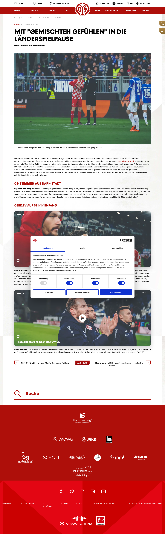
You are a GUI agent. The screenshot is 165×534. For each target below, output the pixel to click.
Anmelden (143, 3)
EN (130, 3)
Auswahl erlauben (82, 292)
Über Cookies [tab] (117, 248)
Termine (146, 10)
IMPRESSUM (7, 503)
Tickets (20, 3)
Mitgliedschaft (60, 3)
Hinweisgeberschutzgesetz (107, 503)
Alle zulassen (115, 292)
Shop (37, 3)
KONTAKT (80, 503)
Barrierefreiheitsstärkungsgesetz (146, 503)
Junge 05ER (131, 10)
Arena (118, 3)
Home (16, 18)
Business (102, 3)
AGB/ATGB (47, 505)
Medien (64, 503)
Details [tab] (82, 248)
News (17, 10)
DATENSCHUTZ (27, 503)
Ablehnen (49, 292)
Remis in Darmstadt (126, 161)
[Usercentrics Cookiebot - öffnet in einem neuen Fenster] (122, 240)
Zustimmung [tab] (48, 248)
